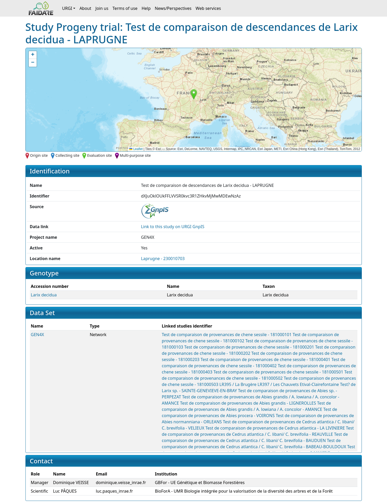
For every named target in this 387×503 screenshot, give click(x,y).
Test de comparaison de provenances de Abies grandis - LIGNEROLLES (248, 403)
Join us (102, 8)
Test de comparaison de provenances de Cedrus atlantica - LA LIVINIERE (275, 428)
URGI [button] (67, 8)
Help (146, 8)
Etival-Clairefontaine (319, 384)
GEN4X (37, 334)
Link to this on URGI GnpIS (172, 226)
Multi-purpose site (135, 155)
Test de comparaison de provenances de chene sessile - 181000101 (226, 334)
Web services (208, 8)
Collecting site (67, 155)
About (85, 8)
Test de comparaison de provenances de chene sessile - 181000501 (278, 372)
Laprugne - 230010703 (163, 258)
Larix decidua (44, 295)
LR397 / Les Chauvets (278, 384)
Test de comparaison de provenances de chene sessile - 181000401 (265, 359)
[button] (194, 94)
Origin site (39, 155)
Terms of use (124, 8)
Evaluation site (99, 155)
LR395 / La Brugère (237, 384)
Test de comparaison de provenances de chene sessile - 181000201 (249, 347)
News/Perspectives (173, 8)
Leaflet (135, 149)
